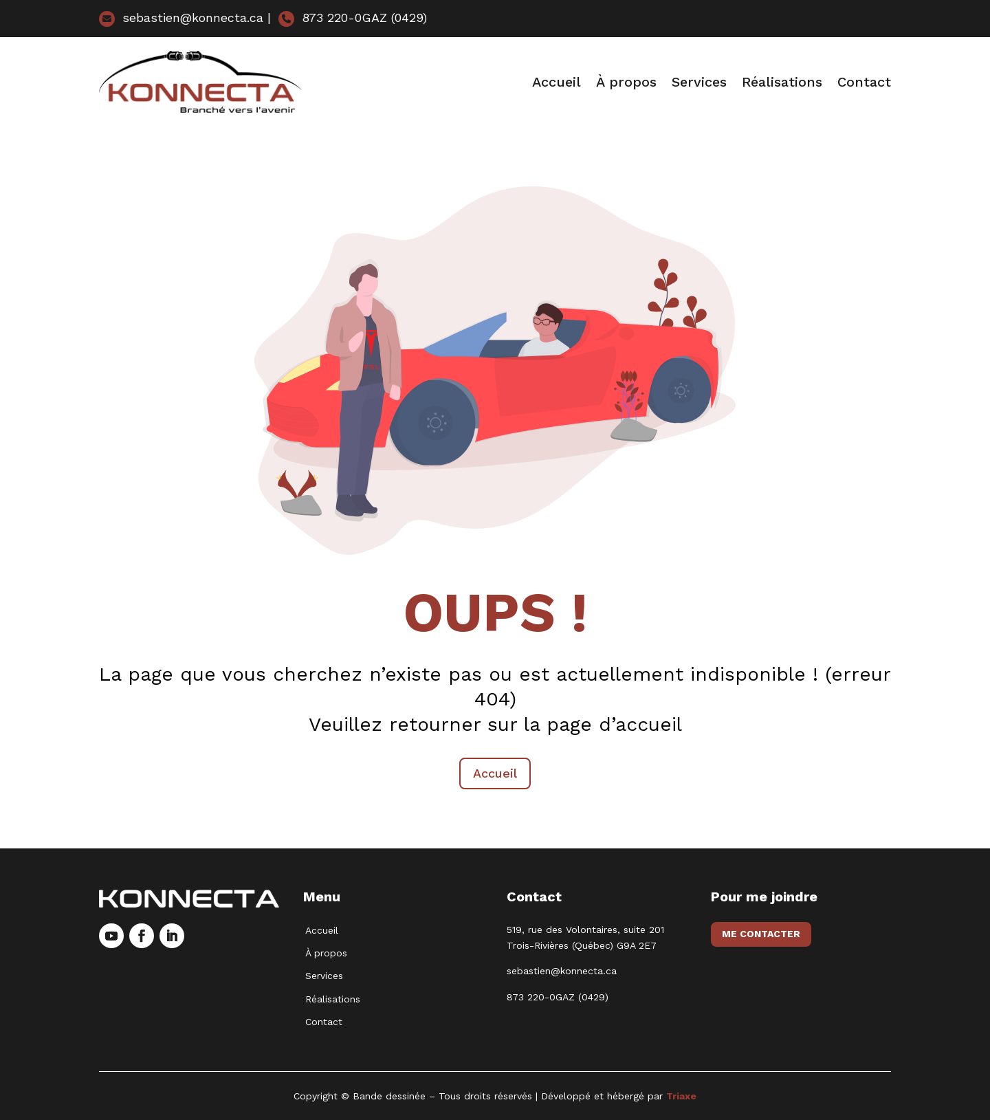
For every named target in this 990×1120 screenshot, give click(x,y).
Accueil (556, 82)
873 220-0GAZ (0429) (352, 17)
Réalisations (782, 82)
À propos (626, 82)
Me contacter (761, 933)
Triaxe (681, 1095)
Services (699, 82)
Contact (864, 82)
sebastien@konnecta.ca (181, 17)
